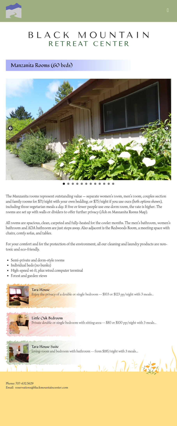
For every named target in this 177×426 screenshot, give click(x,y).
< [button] (11, 128)
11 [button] (109, 184)
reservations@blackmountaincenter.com (41, 387)
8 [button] (95, 184)
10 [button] (104, 184)
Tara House (41, 289)
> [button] (166, 128)
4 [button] (77, 184)
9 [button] (100, 184)
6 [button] (86, 184)
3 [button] (73, 184)
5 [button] (82, 184)
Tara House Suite (45, 346)
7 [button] (91, 184)
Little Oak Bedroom (47, 318)
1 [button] (64, 184)
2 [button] (68, 184)
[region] (89, 39)
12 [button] (113, 184)
